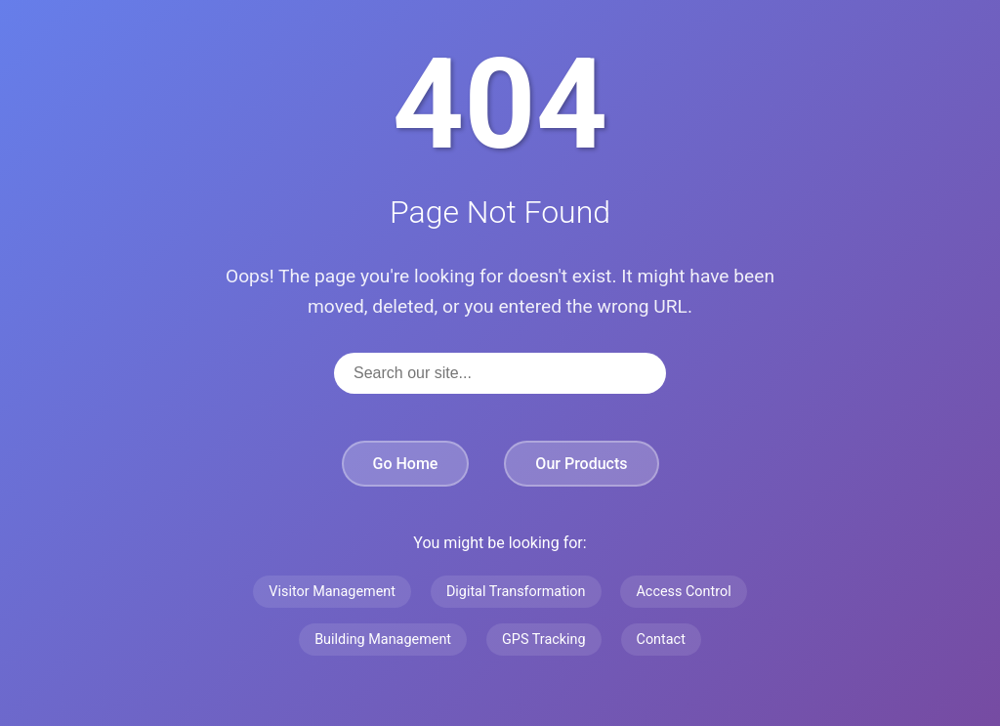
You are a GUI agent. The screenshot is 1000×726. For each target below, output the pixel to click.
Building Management (382, 639)
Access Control (683, 591)
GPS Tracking (544, 639)
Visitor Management (332, 591)
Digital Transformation (516, 591)
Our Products (581, 463)
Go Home (405, 463)
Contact (661, 639)
